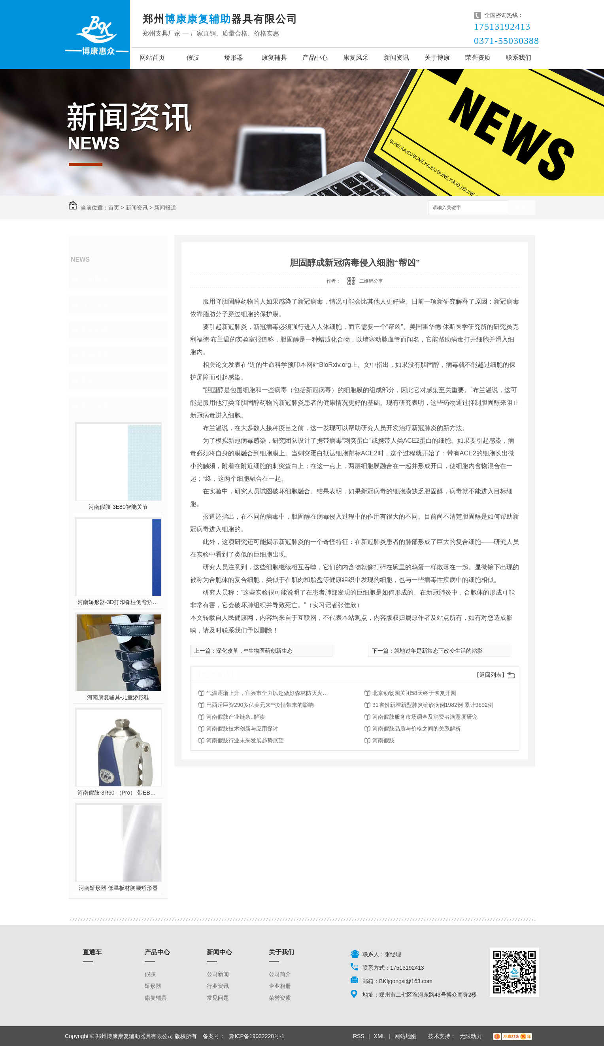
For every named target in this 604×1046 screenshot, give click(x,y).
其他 (88, 380)
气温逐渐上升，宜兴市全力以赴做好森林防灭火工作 (269, 693)
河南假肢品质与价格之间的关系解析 (416, 728)
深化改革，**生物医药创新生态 (254, 651)
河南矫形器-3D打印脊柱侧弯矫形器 (118, 602)
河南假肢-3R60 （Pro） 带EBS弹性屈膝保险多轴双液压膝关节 (118, 792)
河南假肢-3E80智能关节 (118, 507)
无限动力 (471, 1036)
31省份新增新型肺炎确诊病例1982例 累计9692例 (432, 705)
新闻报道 (165, 207)
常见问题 (95, 330)
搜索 (521, 208)
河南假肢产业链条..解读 (235, 717)
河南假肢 (383, 740)
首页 (113, 207)
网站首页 (152, 57)
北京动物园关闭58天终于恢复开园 (414, 693)
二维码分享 (371, 281)
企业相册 (280, 986)
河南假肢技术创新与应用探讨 (242, 728)
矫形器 (233, 57)
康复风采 (355, 57)
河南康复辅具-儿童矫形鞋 (118, 697)
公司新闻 (95, 279)
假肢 (193, 57)
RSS (358, 1036)
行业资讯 (95, 304)
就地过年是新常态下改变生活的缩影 (438, 651)
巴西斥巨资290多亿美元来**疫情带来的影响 (260, 705)
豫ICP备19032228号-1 (256, 1036)
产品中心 (315, 57)
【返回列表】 (490, 675)
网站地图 (405, 1036)
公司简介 (280, 974)
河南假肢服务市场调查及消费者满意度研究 (425, 717)
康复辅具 (274, 57)
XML (379, 1036)
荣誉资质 (478, 57)
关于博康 (437, 57)
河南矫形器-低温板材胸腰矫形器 (118, 888)
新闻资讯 (396, 57)
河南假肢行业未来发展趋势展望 (245, 740)
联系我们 (518, 57)
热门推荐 (95, 406)
